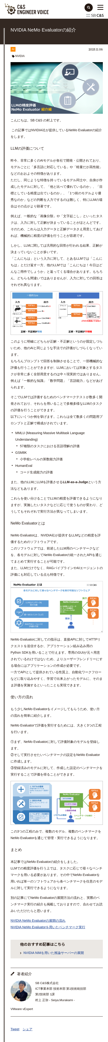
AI (13, 49)
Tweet (15, 1029)
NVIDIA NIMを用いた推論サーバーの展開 (53, 953)
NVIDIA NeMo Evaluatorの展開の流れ (38, 920)
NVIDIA (20, 56)
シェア (27, 1029)
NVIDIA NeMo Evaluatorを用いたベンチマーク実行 (48, 927)
